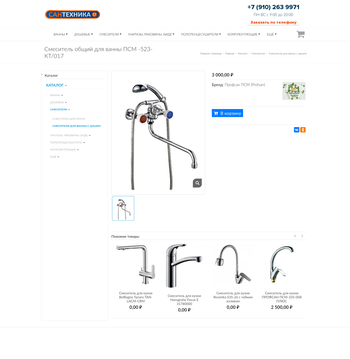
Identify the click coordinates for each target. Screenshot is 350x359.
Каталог (243, 53)
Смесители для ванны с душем (288, 53)
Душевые (82, 34)
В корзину (227, 113)
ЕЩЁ (270, 34)
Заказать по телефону (273, 22)
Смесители (109, 34)
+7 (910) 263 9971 (273, 7)
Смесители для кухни (68, 118)
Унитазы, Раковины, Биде (150, 34)
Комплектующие (243, 34)
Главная (229, 53)
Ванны (59, 34)
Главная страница (210, 53)
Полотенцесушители (199, 34)
